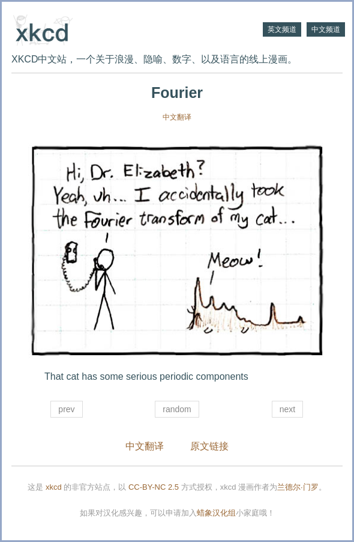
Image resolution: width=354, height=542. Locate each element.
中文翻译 (177, 117)
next (287, 409)
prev (66, 409)
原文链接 (209, 446)
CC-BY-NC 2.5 (153, 487)
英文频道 (282, 29)
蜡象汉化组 (216, 512)
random (177, 409)
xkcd (54, 487)
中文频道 (325, 29)
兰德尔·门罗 (298, 487)
